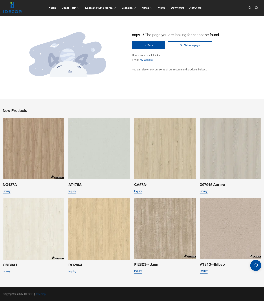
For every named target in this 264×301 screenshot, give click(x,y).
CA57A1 (141, 185)
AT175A (75, 185)
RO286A (75, 265)
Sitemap (41, 294)
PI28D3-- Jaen (146, 264)
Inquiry (6, 191)
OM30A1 (10, 265)
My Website (146, 59)
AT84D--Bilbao (212, 264)
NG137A (10, 185)
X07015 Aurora (212, 185)
